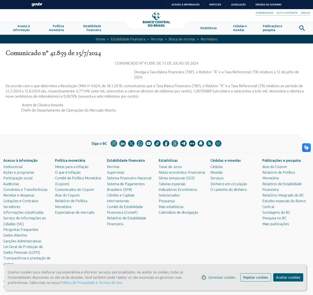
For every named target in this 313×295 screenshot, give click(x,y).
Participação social (18, 178)
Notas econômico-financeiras (182, 172)
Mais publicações (275, 224)
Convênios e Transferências (25, 190)
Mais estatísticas (171, 207)
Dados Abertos (15, 235)
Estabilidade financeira (127, 40)
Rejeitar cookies (255, 277)
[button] (21, 28)
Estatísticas (168, 160)
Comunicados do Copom (74, 190)
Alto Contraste (287, 13)
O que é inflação (68, 172)
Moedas (216, 172)
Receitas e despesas (18, 195)
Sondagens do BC (276, 212)
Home (99, 40)
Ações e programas (18, 172)
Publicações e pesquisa (281, 160)
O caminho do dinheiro (228, 190)
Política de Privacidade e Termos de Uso (91, 283)
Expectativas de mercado (75, 212)
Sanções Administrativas (22, 241)
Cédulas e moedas (225, 160)
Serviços (217, 178)
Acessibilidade (264, 13)
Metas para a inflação (71, 167)
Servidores (11, 207)
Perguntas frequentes (20, 230)
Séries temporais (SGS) (177, 178)
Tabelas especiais (172, 184)
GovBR (37, 4)
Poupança (167, 201)
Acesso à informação (20, 160)
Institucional (13, 167)
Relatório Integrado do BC (283, 195)
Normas (157, 40)
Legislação (238, 4)
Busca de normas (182, 40)
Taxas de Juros (170, 167)
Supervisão (115, 172)
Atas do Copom (67, 195)
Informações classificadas (23, 212)
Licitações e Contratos (20, 201)
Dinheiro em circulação (228, 184)
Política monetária (70, 160)
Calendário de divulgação (178, 212)
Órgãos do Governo (268, 4)
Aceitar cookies (288, 277)
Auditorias (11, 184)
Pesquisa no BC (274, 218)
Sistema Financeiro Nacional (129, 178)
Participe (215, 4)
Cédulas (216, 167)
